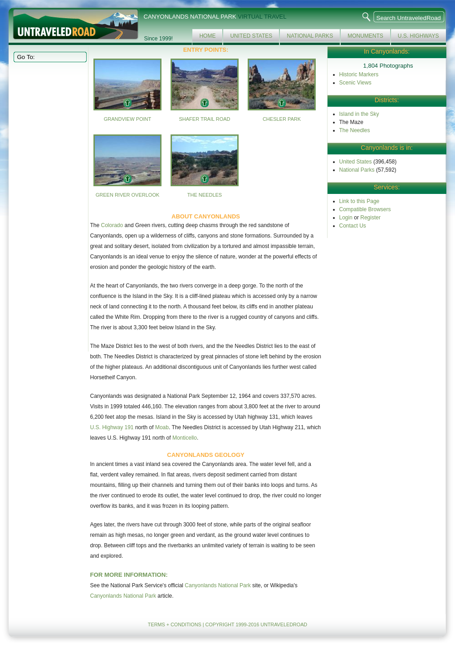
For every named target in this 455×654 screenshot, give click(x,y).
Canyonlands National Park (217, 585)
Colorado (112, 225)
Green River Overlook (128, 195)
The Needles (204, 195)
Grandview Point (128, 119)
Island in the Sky (359, 114)
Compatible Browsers (365, 209)
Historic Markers (359, 74)
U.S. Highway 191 (112, 427)
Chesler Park (282, 119)
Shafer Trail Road (204, 119)
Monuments (365, 36)
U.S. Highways (418, 36)
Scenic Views (355, 82)
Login (345, 217)
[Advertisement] (49, 206)
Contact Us (352, 226)
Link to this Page (359, 201)
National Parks (310, 36)
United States (251, 36)
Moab (162, 427)
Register (370, 217)
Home (207, 36)
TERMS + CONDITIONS (174, 624)
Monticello (184, 438)
